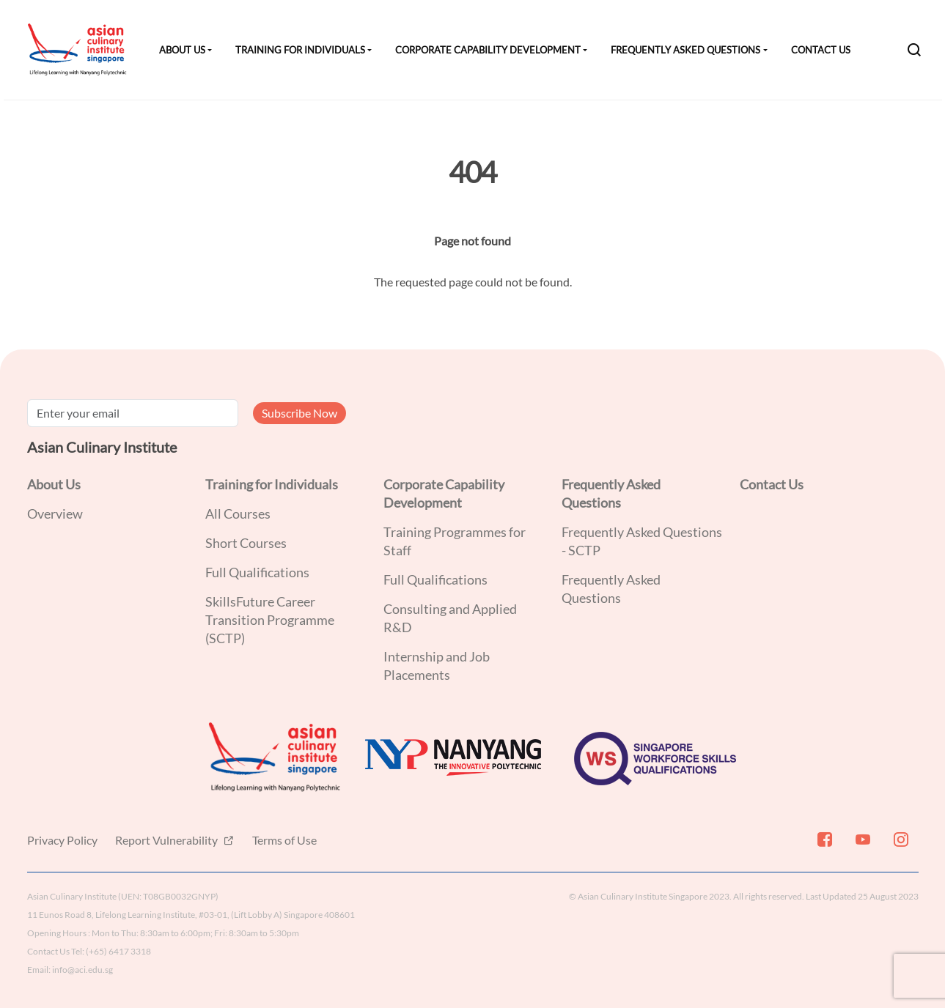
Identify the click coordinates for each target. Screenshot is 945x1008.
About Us (182, 50)
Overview (55, 513)
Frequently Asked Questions (685, 50)
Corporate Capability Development (488, 50)
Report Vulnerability (167, 840)
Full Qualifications (257, 572)
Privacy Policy (62, 840)
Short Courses (246, 543)
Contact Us (820, 50)
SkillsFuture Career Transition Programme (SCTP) (269, 619)
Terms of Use (284, 840)
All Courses (238, 513)
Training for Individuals (300, 50)
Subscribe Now (299, 413)
